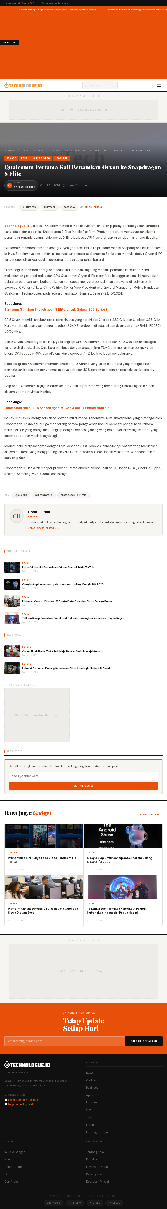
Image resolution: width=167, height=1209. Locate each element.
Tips (89, 1117)
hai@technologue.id (20, 1104)
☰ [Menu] (159, 85)
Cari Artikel (11, 1181)
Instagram (53, 1202)
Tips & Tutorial (13, 1167)
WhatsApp (49, 207)
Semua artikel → (151, 814)
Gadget (26, 150)
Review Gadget (14, 1152)
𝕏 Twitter (29, 207)
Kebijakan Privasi (97, 1181)
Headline (81, 150)
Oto (88, 1110)
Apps (89, 1095)
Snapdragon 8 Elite (74, 495)
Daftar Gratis (84, 785)
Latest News (60, 150)
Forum (90, 1125)
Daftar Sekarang (144, 1041)
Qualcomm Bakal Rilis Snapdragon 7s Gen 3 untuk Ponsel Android (57, 408)
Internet (91, 1102)
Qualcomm (21, 495)
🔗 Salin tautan (91, 207)
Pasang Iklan (94, 1174)
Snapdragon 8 (43, 495)
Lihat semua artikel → (43, 528)
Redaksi (91, 1159)
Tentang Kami (95, 1152)
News (41, 150)
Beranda (9, 150)
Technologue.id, (17, 226)
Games (9, 1159)
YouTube (95, 1202)
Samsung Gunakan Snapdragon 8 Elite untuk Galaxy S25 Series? (55, 309)
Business (92, 1088)
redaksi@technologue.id (23, 1100)
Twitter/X (75, 1202)
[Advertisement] (93, 44)
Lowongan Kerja (97, 1132)
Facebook (69, 207)
